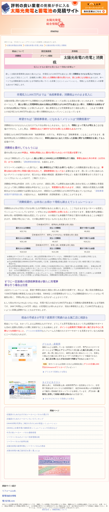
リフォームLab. (9, 486)
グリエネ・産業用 (51, 339)
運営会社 (45, 505)
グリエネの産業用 (34, 326)
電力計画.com (8, 496)
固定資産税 (34, 52)
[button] (54, 31)
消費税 (75, 52)
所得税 (54, 52)
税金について (14, 52)
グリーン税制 (95, 52)
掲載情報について (59, 505)
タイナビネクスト (51, 377)
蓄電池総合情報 (9, 491)
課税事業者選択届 (32, 157)
